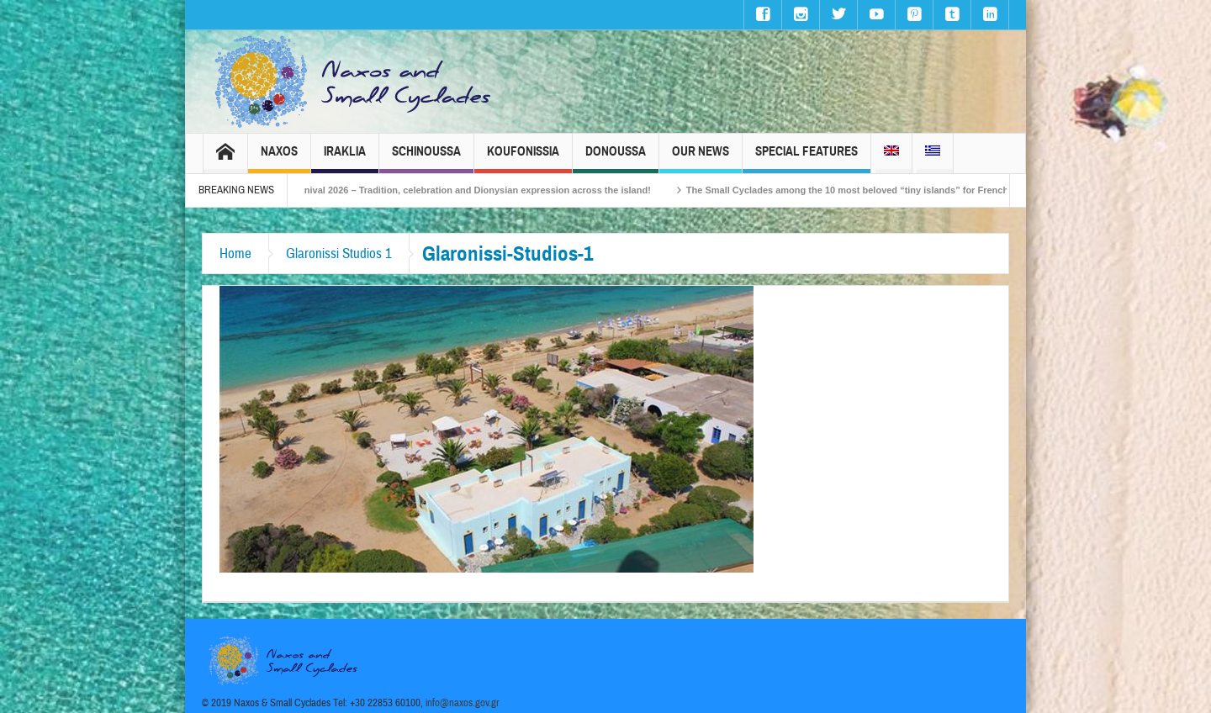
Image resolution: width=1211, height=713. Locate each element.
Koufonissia (523, 158)
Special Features (806, 158)
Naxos (279, 158)
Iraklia (344, 158)
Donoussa (615, 158)
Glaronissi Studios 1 (339, 253)
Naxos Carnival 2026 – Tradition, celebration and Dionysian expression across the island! (468, 190)
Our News (700, 158)
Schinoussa (426, 158)
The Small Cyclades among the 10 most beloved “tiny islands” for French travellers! (884, 190)
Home (235, 253)
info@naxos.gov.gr (463, 703)
